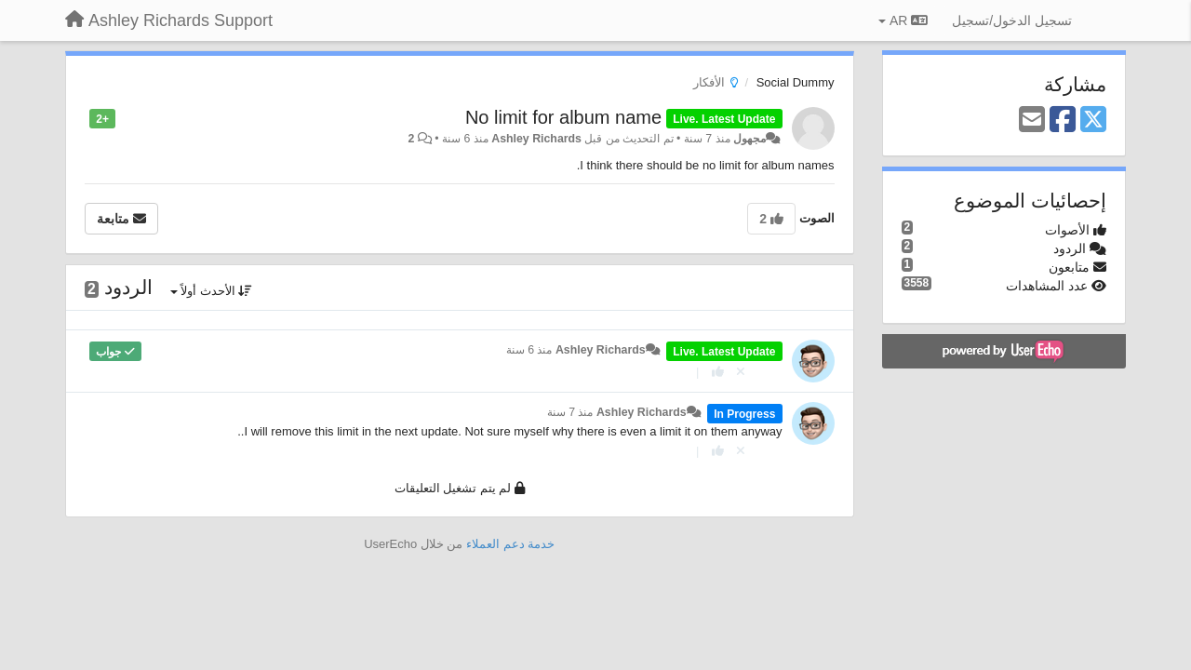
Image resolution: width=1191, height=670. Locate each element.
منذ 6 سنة (529, 349)
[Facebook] (1063, 120)
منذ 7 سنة (570, 412)
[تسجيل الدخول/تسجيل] (1011, 20)
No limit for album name (563, 117)
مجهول (749, 138)
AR (903, 20)
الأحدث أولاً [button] (211, 291)
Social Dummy (795, 82)
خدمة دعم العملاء (510, 544)
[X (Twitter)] (1093, 120)
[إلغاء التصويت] (740, 372)
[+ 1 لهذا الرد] (718, 372)
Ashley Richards (536, 138)
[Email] (1032, 120)
